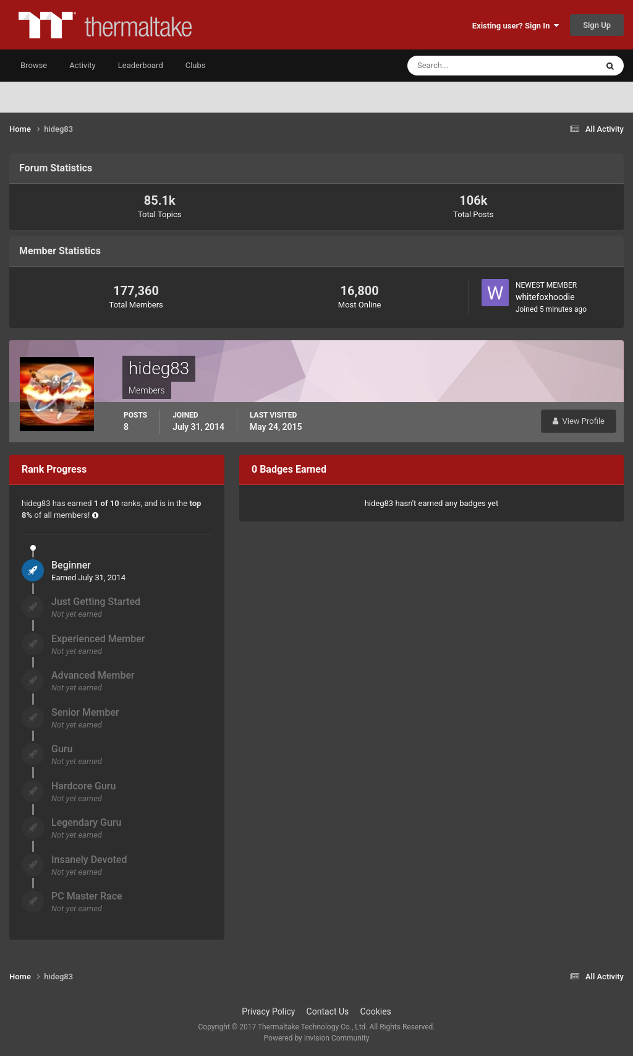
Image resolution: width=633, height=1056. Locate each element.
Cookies (375, 1011)
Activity (82, 65)
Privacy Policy (268, 1011)
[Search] (464, 65)
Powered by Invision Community (317, 1038)
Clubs (195, 65)
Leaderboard (140, 65)
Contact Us (328, 1011)
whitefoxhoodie (545, 297)
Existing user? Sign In (515, 25)
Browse (33, 65)
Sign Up (597, 25)
